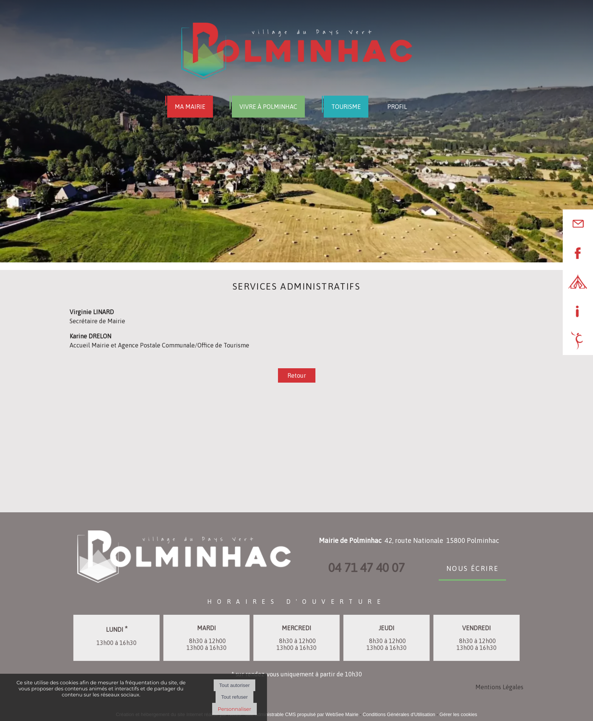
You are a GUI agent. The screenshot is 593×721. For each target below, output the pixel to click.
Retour (296, 375)
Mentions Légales (499, 687)
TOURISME (346, 106)
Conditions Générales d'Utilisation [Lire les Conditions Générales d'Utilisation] (399, 714)
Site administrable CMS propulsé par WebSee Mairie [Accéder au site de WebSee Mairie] (301, 714)
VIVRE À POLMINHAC (268, 106)
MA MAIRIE (190, 106)
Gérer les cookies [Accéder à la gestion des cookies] (458, 714)
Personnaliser (234, 709)
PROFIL (397, 106)
